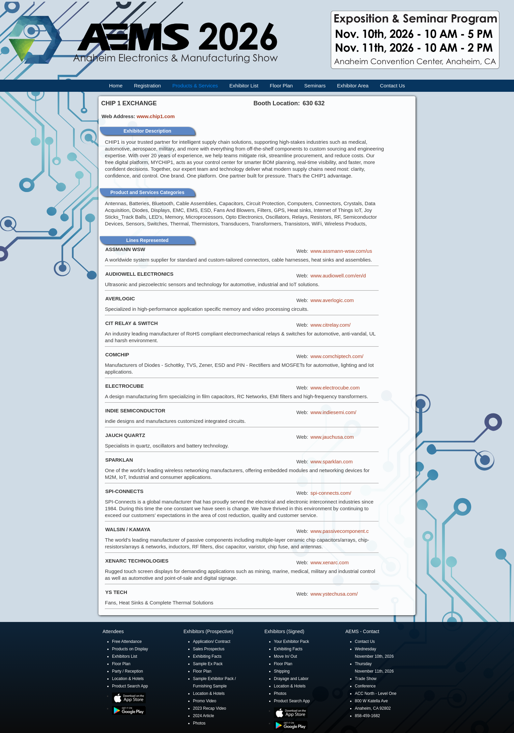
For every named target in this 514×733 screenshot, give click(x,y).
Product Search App (130, 686)
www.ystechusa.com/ (334, 594)
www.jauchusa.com (332, 437)
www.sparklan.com (332, 461)
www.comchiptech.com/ (337, 356)
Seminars (314, 85)
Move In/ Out (285, 656)
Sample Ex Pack (208, 663)
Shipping (282, 671)
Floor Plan (281, 85)
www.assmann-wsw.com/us (341, 251)
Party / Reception (127, 671)
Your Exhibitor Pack (291, 641)
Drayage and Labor (291, 678)
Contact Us (392, 85)
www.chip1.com (156, 116)
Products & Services (195, 85)
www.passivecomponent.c (340, 531)
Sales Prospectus (208, 649)
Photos (199, 723)
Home (115, 85)
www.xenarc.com (330, 562)
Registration (147, 85)
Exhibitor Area (352, 85)
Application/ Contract (211, 641)
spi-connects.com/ (331, 493)
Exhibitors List (124, 656)
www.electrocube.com (335, 387)
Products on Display (130, 649)
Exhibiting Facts (207, 656)
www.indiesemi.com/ (333, 412)
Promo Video (204, 701)
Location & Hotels (128, 678)
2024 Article (203, 715)
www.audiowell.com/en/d (338, 275)
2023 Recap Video (209, 708)
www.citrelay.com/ (331, 325)
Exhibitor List (243, 85)
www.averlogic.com (332, 300)
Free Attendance (127, 641)
